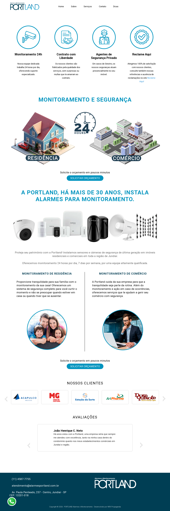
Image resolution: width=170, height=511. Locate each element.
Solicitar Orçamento (85, 178)
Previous (6, 398)
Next (164, 398)
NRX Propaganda (114, 507)
